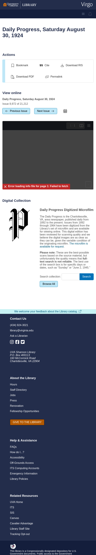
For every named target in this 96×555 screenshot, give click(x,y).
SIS (12, 512)
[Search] (87, 276)
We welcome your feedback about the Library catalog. (48, 311)
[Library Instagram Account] (12, 342)
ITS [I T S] (12, 507)
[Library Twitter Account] (23, 342)
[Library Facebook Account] (18, 342)
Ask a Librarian (19, 335)
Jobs (13, 395)
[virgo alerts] (90, 14)
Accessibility (17, 457)
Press (13, 400)
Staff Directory (18, 389)
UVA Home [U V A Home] (16, 502)
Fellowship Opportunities (24, 411)
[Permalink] (53, 77)
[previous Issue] (16, 111)
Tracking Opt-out (20, 534)
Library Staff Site (20, 528)
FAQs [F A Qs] (13, 446)
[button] (83, 14)
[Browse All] (49, 284)
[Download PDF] (22, 77)
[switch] (19, 65)
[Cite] (44, 65)
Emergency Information (23, 473)
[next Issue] (45, 111)
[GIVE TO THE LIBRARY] (27, 422)
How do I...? (17, 452)
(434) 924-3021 (19, 325)
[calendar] (65, 111)
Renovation (16, 405)
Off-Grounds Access (22, 462)
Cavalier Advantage (21, 523)
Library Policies (19, 478)
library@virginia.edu (22, 330)
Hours (13, 384)
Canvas (14, 518)
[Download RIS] (71, 65)
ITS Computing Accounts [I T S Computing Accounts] (24, 468)
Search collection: (50, 276)
